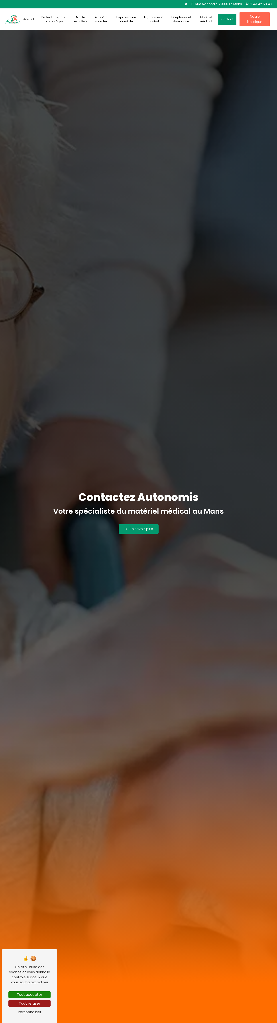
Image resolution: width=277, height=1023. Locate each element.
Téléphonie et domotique (181, 19)
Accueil (28, 19)
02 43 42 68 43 (258, 4)
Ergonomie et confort (153, 19)
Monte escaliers (80, 19)
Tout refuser (29, 1003)
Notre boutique (254, 19)
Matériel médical (206, 19)
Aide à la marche (101, 19)
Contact (227, 19)
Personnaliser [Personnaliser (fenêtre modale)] (29, 1012)
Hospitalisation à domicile (127, 19)
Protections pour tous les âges (53, 19)
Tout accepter (29, 994)
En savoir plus (138, 529)
